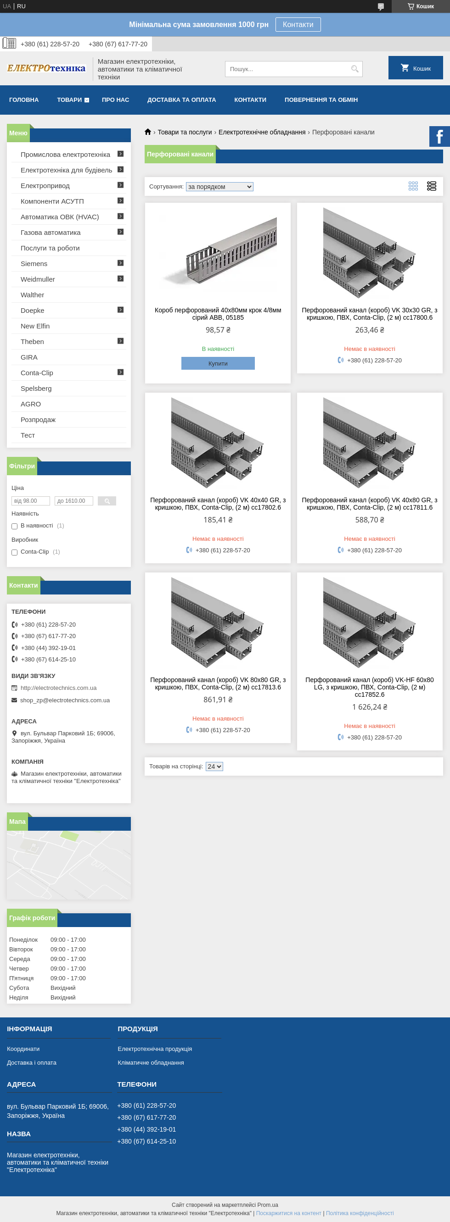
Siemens (34, 263)
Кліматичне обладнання (151, 1062)
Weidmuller (38, 279)
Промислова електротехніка (65, 154)
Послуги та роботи (50, 248)
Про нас (115, 99)
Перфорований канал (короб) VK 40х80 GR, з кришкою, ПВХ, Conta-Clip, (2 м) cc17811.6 (369, 503)
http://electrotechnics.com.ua (58, 687)
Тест (28, 435)
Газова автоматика (51, 232)
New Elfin (35, 326)
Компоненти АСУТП (52, 201)
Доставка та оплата (181, 99)
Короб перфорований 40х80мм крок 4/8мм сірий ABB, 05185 (218, 313)
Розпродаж (38, 419)
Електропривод (45, 185)
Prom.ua (268, 1205)
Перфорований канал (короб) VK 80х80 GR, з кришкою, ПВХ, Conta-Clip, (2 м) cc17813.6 (218, 683)
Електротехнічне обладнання (262, 132)
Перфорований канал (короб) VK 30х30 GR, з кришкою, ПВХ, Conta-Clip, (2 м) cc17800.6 (369, 313)
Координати (23, 1048)
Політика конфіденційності (360, 1213)
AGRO (31, 404)
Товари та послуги (185, 132)
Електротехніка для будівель (66, 170)
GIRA (29, 357)
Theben (32, 341)
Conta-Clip (37, 373)
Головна (24, 99)
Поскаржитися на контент (288, 1213)
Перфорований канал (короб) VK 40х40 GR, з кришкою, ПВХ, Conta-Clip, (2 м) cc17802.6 (218, 503)
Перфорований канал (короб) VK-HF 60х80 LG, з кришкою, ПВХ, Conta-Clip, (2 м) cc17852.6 (369, 687)
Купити (218, 363)
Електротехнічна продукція (155, 1048)
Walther (32, 295)
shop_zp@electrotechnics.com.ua (65, 700)
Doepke (33, 310)
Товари (69, 99)
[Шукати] (355, 69)
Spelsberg (36, 388)
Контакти (298, 24)
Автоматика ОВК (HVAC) (60, 217)
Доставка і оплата (31, 1062)
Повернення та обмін (321, 99)
